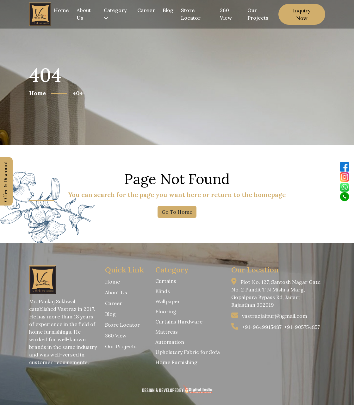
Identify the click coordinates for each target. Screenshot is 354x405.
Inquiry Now (301, 14)
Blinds (162, 291)
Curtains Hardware (178, 321)
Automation (169, 342)
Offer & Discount (5, 181)
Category (115, 13)
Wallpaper (167, 301)
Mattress (166, 332)
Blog (168, 10)
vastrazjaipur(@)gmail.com (274, 316)
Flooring (165, 311)
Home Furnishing (176, 362)
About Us (84, 14)
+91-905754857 (302, 327)
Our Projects (257, 14)
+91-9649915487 (262, 327)
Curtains (165, 281)
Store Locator (191, 14)
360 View (226, 14)
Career (146, 10)
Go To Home (177, 212)
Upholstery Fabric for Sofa (187, 352)
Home (61, 10)
